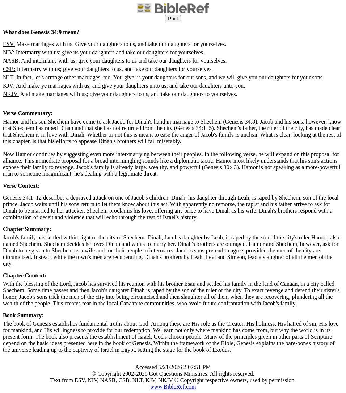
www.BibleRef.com (173, 387)
